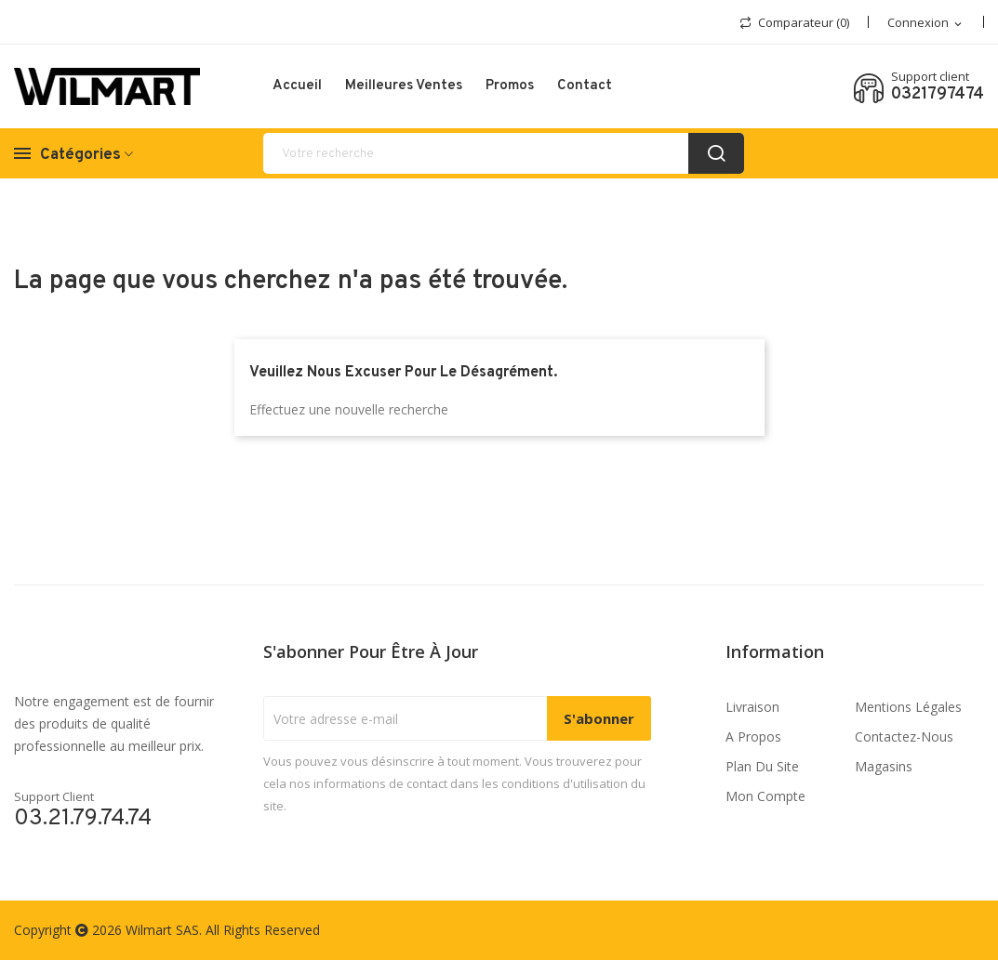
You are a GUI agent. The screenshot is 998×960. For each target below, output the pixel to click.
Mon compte (765, 796)
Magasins (883, 766)
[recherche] (503, 153)
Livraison (752, 707)
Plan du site (762, 766)
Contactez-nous (904, 736)
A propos (753, 736)
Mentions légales (908, 707)
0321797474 (937, 94)
